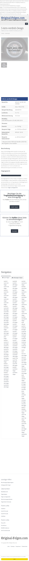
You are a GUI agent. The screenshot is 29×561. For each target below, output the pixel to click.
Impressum (18, 546)
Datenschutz (24, 546)
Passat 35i (3, 522)
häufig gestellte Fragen (6, 485)
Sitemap (12, 546)
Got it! (15, 559)
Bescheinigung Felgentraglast (7, 482)
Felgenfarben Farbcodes (6, 501)
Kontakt (14, 231)
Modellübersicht (4, 491)
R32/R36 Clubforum (5, 528)
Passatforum (3, 525)
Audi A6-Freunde (4, 513)
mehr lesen (14, 207)
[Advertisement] (14, 83)
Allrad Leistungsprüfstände (6, 499)
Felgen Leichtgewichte (13, 187)
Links (8, 546)
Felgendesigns (4, 494)
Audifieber (3, 516)
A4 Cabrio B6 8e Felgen (24, 391)
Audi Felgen (5, 277)
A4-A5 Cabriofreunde (5, 530)
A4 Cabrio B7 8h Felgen (24, 396)
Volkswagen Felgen (17, 277)
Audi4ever (3, 508)
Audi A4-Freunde (4, 511)
